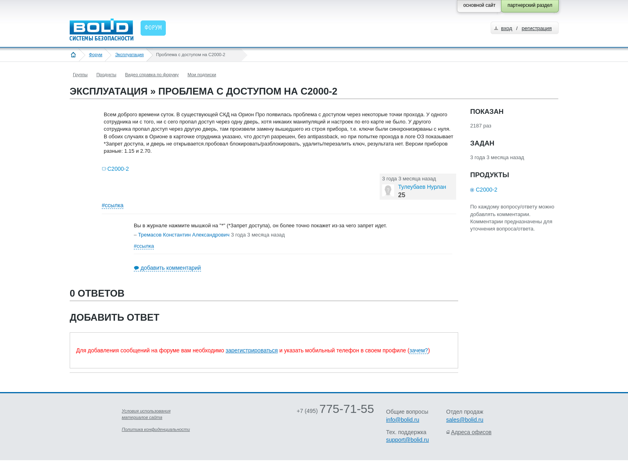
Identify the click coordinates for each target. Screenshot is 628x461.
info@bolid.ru (402, 420)
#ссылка (112, 205)
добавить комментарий (171, 268)
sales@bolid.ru (464, 420)
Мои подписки (201, 74)
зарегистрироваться (251, 350)
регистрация (536, 28)
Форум (95, 54)
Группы (80, 74)
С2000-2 (118, 169)
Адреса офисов (471, 432)
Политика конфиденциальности (156, 429)
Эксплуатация (129, 54)
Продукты (107, 74)
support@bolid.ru (407, 440)
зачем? (418, 350)
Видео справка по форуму (152, 74)
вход (506, 28)
